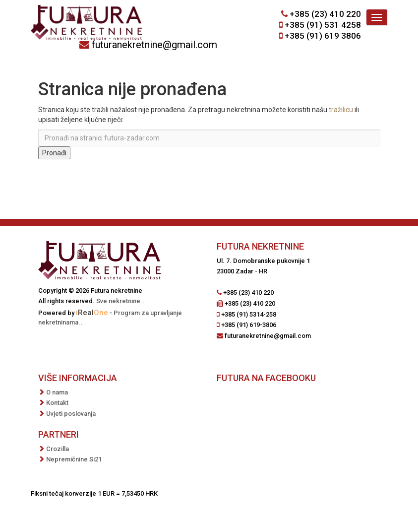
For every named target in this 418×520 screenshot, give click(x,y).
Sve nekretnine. (119, 301)
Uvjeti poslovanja (71, 413)
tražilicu (341, 110)
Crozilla (57, 449)
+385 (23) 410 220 (325, 14)
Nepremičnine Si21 (74, 459)
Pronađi (54, 153)
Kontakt (57, 402)
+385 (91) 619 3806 (323, 36)
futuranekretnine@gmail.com (154, 45)
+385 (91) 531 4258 (323, 25)
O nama (57, 392)
